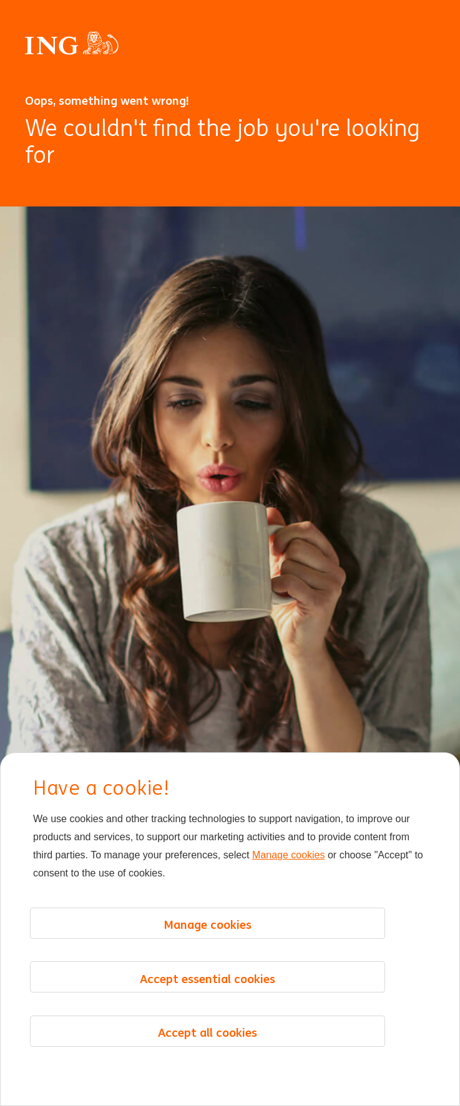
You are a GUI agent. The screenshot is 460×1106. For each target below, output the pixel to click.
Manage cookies (288, 855)
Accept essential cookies (207, 978)
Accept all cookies (207, 1032)
